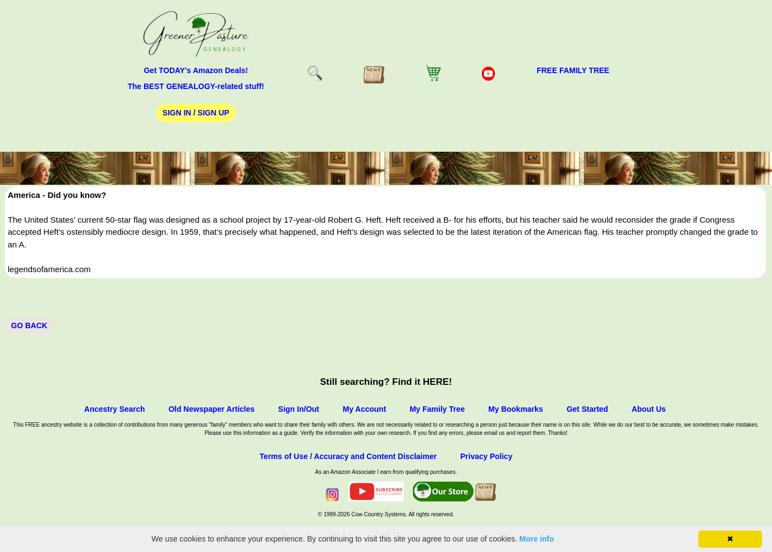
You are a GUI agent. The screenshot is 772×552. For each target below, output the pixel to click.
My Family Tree (437, 409)
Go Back (29, 325)
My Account (364, 409)
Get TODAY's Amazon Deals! (196, 70)
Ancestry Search (114, 409)
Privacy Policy (486, 456)
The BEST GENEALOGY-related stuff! (196, 86)
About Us (649, 409)
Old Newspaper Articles (211, 409)
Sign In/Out (298, 409)
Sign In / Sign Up (196, 112)
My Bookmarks (515, 409)
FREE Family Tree (573, 70)
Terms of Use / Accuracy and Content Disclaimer (348, 456)
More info (537, 538)
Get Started (587, 409)
